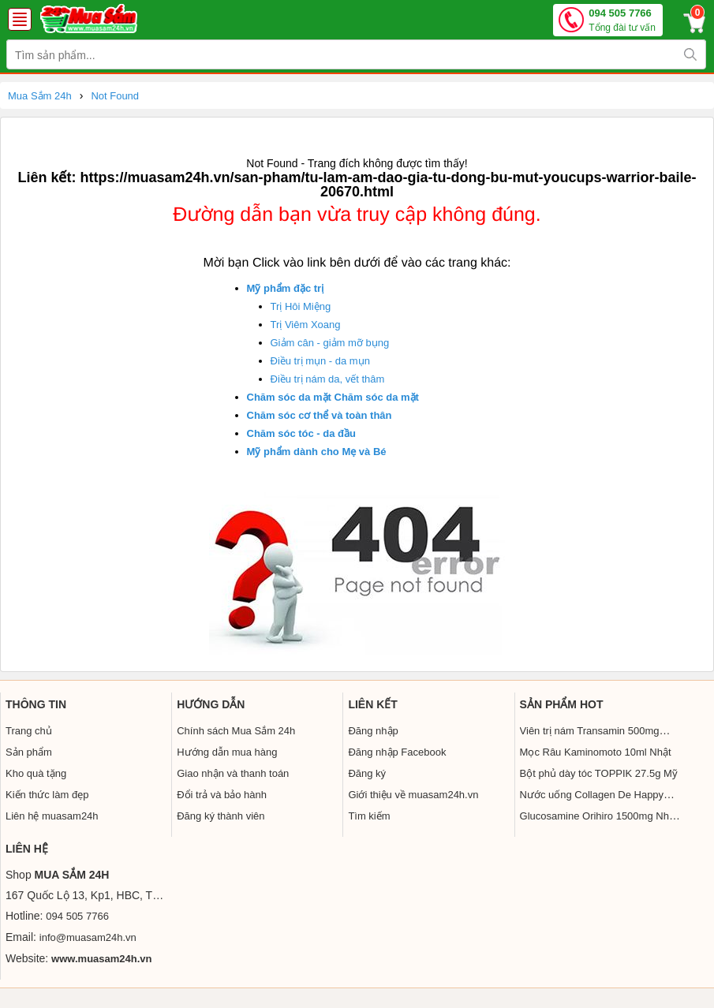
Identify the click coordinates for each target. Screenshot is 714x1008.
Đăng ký (367, 773)
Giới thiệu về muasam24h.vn (413, 795)
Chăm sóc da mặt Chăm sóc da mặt (333, 397)
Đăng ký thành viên (220, 816)
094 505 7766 (622, 21)
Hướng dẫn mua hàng (227, 752)
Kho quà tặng (36, 773)
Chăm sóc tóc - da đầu (301, 433)
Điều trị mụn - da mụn (320, 361)
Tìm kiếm (369, 816)
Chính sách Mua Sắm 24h (236, 731)
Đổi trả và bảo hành (222, 795)
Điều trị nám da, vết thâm (328, 379)
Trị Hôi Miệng (301, 306)
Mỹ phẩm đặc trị (285, 288)
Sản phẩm (29, 752)
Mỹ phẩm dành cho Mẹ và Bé (317, 451)
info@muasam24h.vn (87, 937)
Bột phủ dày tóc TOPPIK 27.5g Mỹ (599, 773)
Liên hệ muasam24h (52, 816)
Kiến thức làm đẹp (47, 795)
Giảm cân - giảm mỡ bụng (330, 343)
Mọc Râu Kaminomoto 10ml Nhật (595, 752)
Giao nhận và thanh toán (233, 773)
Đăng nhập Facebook (397, 752)
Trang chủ (29, 731)
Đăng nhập (373, 731)
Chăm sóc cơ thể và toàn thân (319, 415)
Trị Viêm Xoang (306, 324)
